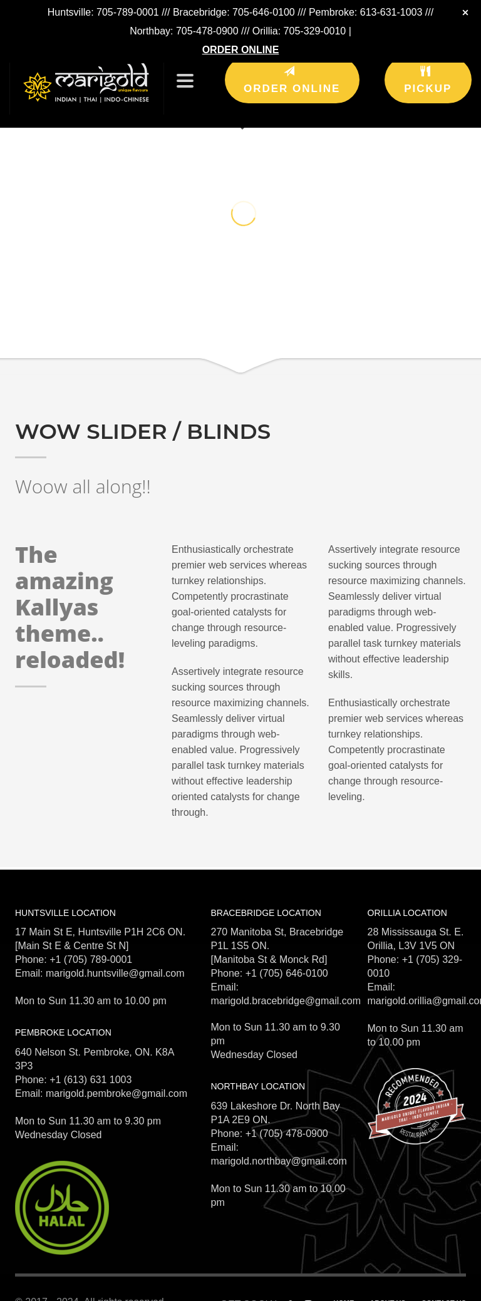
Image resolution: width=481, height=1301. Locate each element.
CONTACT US (444, 1284)
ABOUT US (387, 1284)
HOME (343, 1284)
